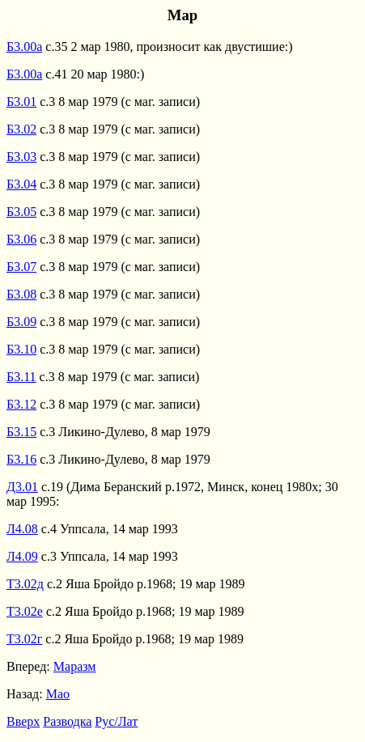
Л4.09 (22, 556)
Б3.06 (21, 239)
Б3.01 (21, 101)
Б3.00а (24, 46)
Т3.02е (24, 611)
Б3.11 (21, 377)
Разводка (67, 721)
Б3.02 (21, 129)
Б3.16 (21, 459)
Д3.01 (22, 487)
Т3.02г (24, 639)
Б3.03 (21, 156)
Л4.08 (22, 529)
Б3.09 (21, 322)
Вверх (23, 721)
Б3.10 (21, 349)
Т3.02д (25, 584)
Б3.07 (21, 266)
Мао (58, 694)
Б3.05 (21, 211)
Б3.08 (21, 294)
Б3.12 (21, 404)
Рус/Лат (116, 721)
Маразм (74, 666)
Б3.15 (21, 432)
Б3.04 (21, 184)
